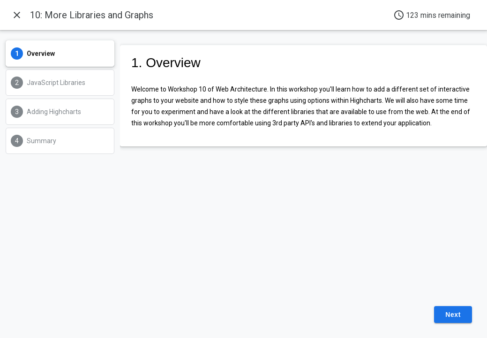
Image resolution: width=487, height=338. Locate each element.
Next (453, 314)
